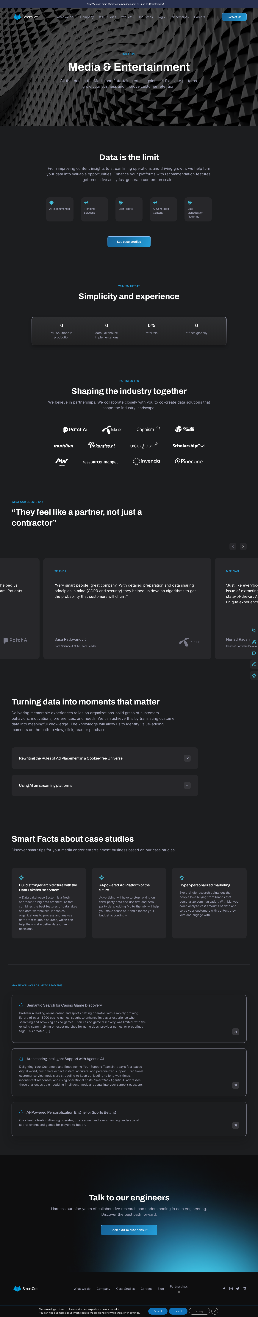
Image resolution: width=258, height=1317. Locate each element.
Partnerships (178, 17)
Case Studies (107, 17)
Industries (146, 17)
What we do (65, 17)
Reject (178, 1311)
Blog (160, 17)
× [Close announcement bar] (244, 4)
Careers (199, 17)
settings (134, 1313)
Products (126, 17)
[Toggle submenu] (75, 17)
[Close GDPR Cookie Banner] (214, 1311)
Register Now (156, 4)
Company (87, 17)
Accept (158, 1311)
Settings (199, 1311)
